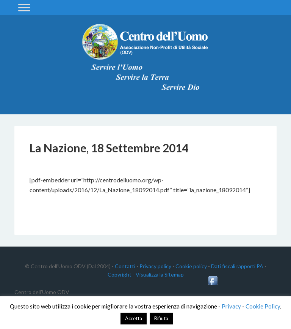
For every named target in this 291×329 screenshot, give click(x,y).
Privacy (231, 306)
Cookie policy (191, 266)
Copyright (119, 274)
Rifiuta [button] (161, 318)
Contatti (125, 266)
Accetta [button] (133, 318)
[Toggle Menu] (24, 7)
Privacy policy (155, 266)
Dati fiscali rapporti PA (237, 266)
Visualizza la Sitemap (160, 274)
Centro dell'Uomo (145, 42)
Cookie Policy (263, 306)
